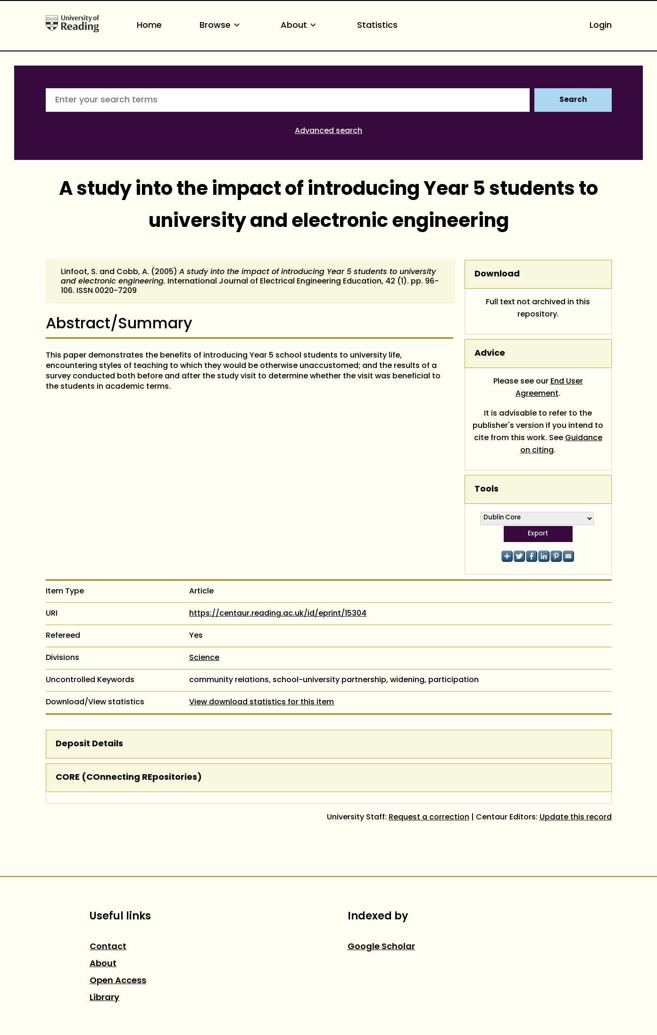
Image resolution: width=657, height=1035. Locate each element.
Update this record (576, 817)
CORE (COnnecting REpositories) (129, 777)
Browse (221, 26)
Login (601, 26)
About (300, 26)
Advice (489, 353)
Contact (108, 947)
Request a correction (429, 817)
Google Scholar (381, 947)
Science (204, 658)
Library (104, 998)
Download (497, 274)
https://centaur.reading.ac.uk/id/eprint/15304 (277, 614)
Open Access (118, 981)
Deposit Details (89, 744)
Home (149, 26)
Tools (486, 489)
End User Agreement (549, 388)
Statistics (377, 26)
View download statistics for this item (261, 702)
